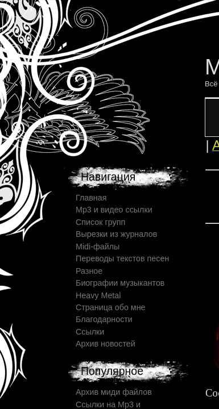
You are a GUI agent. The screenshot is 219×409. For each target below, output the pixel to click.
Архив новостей (105, 343)
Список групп (100, 222)
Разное (89, 271)
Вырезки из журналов (116, 234)
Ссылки (90, 331)
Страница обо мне (111, 307)
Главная (91, 197)
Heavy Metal (98, 295)
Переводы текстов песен (122, 258)
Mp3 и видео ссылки (114, 209)
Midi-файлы (97, 246)
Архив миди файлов (114, 392)
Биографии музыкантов (120, 282)
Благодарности (104, 319)
